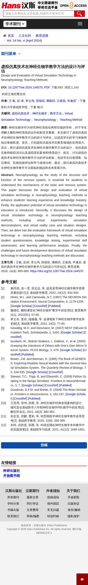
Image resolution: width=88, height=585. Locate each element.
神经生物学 (39, 113)
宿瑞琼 (40, 100)
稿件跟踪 (53, 503)
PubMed (54, 306)
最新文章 (32, 497)
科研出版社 (11, 470)
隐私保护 (73, 516)
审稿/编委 (33, 516)
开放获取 (73, 497)
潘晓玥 (50, 100)
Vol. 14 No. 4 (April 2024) (24, 40)
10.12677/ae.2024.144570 (25, 87)
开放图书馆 (11, 475)
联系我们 (13, 516)
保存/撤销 (74, 510)
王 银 (12, 100)
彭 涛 (20, 100)
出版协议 (73, 503)
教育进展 (42, 35)
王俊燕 (61, 100)
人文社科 (24, 35)
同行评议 (32, 503)
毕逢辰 (72, 100)
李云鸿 (29, 100)
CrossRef (40, 306)
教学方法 (56, 113)
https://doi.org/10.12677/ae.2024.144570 (56, 271)
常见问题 (53, 510)
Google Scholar (21, 306)
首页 (11, 35)
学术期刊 (14, 24)
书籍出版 (13, 510)
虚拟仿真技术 (20, 113)
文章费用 (32, 510)
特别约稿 (53, 516)
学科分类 (13, 503)
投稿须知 (53, 497)
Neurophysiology (44, 119)
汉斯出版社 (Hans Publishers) (50, 525)
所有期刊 (13, 497)
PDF (47, 87)
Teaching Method (70, 119)
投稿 (44, 445)
